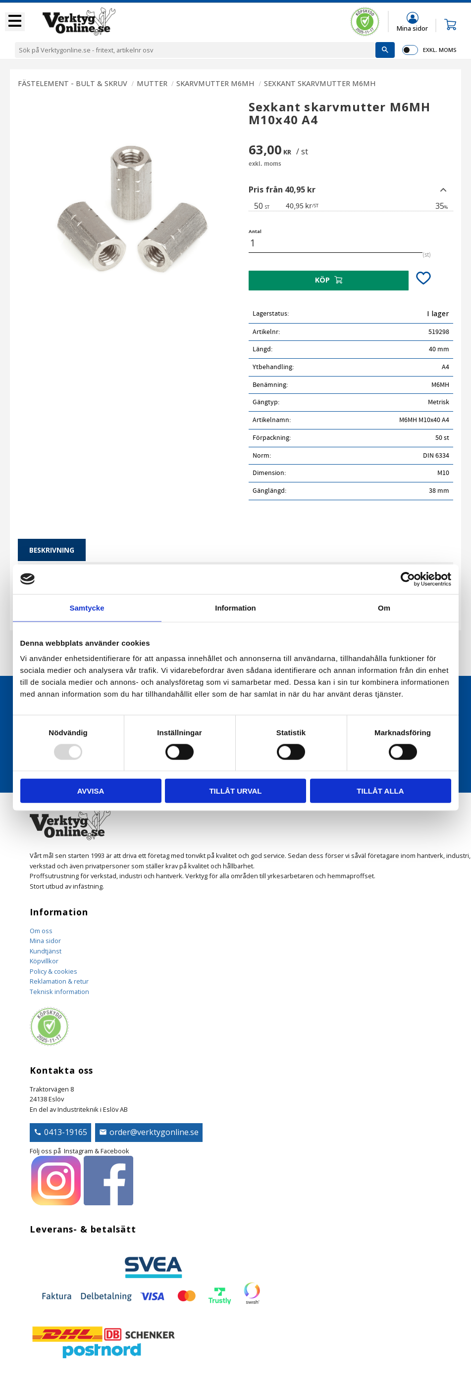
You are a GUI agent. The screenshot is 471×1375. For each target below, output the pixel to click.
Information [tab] (235, 607)
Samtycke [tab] (86, 607)
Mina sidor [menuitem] (412, 28)
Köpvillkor (44, 960)
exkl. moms (439, 49)
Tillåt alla (380, 791)
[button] (15, 21)
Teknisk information (59, 991)
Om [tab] (384, 607)
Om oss (41, 930)
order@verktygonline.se (154, 1132)
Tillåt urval (235, 791)
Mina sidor (45, 940)
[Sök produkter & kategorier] (195, 50)
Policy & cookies (53, 971)
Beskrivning (51, 550)
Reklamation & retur (59, 981)
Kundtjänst (45, 951)
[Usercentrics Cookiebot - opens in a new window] (408, 578)
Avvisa (91, 791)
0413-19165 (65, 1132)
